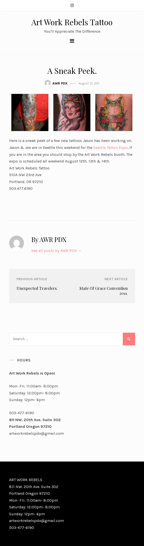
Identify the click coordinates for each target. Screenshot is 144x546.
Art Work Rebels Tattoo (72, 22)
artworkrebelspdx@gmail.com (36, 433)
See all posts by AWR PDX (56, 250)
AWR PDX (60, 83)
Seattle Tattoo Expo (110, 147)
